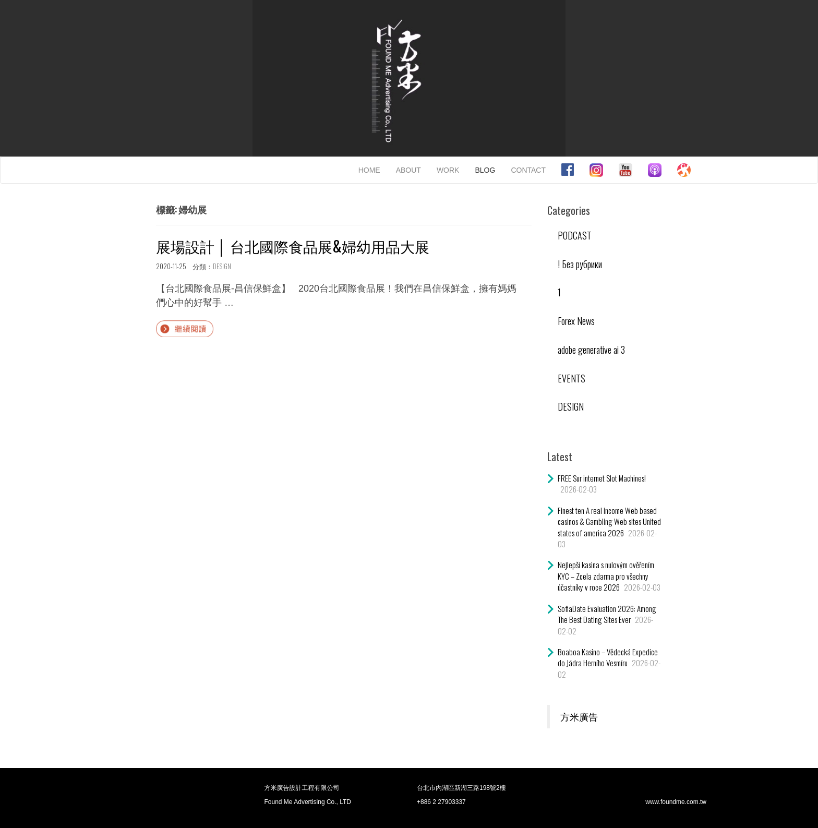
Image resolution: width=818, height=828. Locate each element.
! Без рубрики (580, 264)
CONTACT (528, 170)
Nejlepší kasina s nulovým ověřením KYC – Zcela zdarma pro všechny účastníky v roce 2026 (606, 576)
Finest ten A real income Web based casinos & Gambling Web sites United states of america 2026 (609, 521)
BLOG (485, 170)
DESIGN (222, 266)
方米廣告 (579, 716)
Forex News (576, 321)
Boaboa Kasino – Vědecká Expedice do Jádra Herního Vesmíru (608, 657)
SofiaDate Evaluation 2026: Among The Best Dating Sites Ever (607, 614)
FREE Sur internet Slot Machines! (602, 478)
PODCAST (575, 235)
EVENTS (571, 378)
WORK (448, 170)
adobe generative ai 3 (591, 349)
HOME (369, 170)
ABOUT (408, 170)
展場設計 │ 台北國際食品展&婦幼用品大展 (292, 246)
